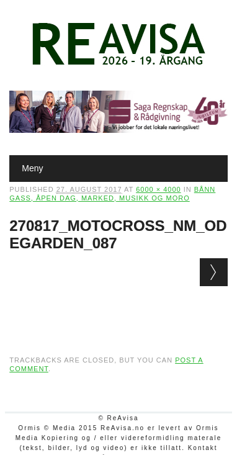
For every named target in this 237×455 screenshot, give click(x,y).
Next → (214, 272)
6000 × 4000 (158, 189)
